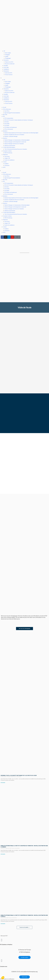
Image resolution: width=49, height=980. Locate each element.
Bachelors (5, 100)
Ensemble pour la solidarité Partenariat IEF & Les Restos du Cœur (19, 745)
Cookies (2, 958)
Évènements (6, 41)
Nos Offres (6, 80)
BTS (4, 86)
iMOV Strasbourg (8, 122)
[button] (24, 48)
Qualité (6, 26)
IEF (4, 21)
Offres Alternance (7, 79)
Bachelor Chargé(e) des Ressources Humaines (14, 104)
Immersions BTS (8, 42)
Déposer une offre (9, 31)
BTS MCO (6, 91)
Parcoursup (7, 126)
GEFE (4, 137)
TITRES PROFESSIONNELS (9, 117)
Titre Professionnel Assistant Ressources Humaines (15, 119)
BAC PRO (5, 84)
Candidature (6, 39)
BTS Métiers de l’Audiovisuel (10, 97)
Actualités (6, 35)
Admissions (5, 124)
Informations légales (5, 955)
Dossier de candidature (9, 130)
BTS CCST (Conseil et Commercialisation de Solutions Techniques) (18, 90)
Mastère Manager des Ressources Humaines (14, 113)
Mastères (5, 108)
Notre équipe (8, 22)
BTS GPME (6, 93)
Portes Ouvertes (8, 44)
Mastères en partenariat (9, 115)
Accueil (4, 77)
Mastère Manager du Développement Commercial (15, 111)
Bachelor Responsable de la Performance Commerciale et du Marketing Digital (21, 102)
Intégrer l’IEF (7, 128)
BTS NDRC (6, 95)
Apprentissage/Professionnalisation (12, 82)
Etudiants (6, 133)
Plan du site (3, 953)
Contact (5, 131)
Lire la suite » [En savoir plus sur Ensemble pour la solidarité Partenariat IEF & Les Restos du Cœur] (3, 752)
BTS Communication (8, 88)
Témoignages (8, 28)
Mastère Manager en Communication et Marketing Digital (16, 110)
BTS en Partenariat (8, 99)
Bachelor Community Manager (11, 106)
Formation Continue (7, 120)
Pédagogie (7, 24)
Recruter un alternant (9, 33)
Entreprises (6, 30)
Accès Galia (6, 37)
